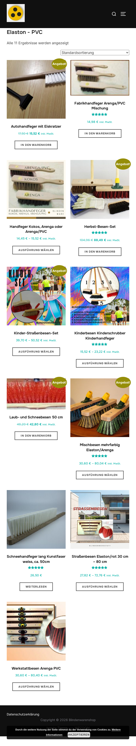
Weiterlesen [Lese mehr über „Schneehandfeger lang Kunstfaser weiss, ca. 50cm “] (36, 596)
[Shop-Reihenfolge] (94, 62)
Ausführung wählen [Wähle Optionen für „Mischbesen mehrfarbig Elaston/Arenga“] (100, 484)
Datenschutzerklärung (23, 724)
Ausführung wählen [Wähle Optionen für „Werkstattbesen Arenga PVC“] (36, 696)
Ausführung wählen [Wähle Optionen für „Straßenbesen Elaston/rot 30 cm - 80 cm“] (100, 596)
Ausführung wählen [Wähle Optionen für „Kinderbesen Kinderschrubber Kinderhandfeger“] (100, 373)
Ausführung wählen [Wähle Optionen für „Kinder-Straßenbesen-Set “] (36, 361)
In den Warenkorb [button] (36, 154)
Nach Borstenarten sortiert (38, 31)
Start (10, 31)
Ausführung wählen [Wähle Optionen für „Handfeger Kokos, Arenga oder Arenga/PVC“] (36, 259)
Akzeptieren (79, 734)
